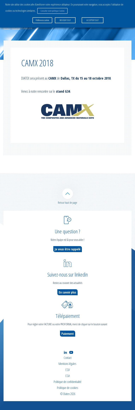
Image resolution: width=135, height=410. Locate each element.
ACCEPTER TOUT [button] (92, 20)
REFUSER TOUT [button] (65, 20)
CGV (67, 370)
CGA (67, 376)
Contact (67, 358)
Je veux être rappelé (67, 249)
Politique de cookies (67, 388)
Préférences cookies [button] (42, 20)
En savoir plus (67, 292)
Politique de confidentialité (67, 382)
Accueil (7, 28)
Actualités (16, 28)
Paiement (67, 334)
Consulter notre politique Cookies (52, 10)
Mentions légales (67, 364)
